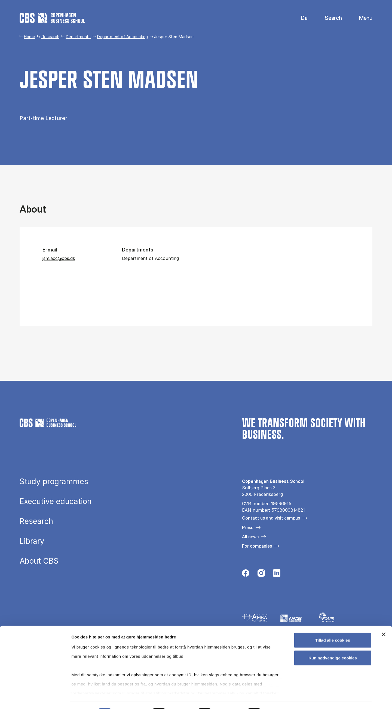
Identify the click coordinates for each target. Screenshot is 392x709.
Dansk (299, 18)
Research (50, 36)
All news (250, 536)
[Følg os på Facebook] (245, 574)
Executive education (55, 501)
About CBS (39, 561)
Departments (78, 36)
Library (32, 541)
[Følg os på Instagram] (261, 574)
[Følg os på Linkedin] (276, 574)
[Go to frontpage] (52, 18)
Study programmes (54, 482)
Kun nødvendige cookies (332, 643)
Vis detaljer (283, 698)
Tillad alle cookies (332, 626)
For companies (257, 546)
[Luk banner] (383, 620)
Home (29, 36)
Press (247, 527)
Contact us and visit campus (271, 518)
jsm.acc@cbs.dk (58, 258)
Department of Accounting (122, 36)
